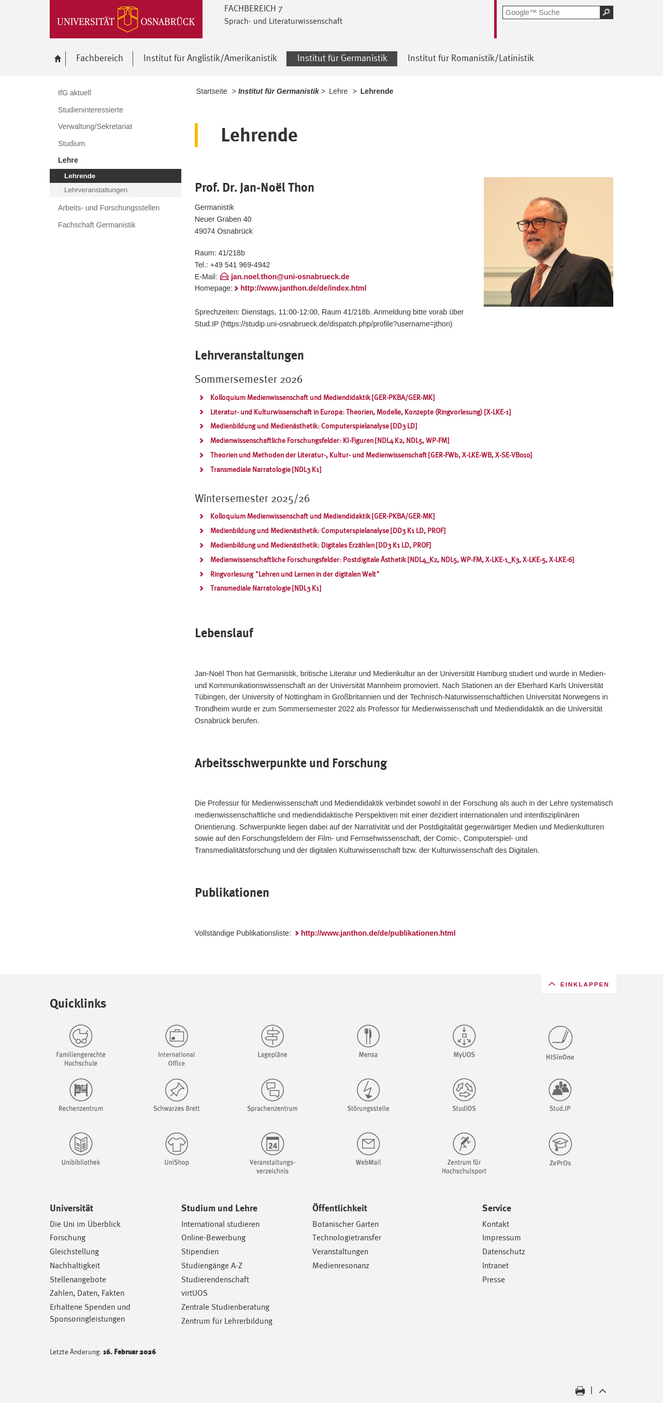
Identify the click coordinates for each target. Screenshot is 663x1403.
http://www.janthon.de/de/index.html (303, 288)
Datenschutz (503, 1251)
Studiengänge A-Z (211, 1265)
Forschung (67, 1237)
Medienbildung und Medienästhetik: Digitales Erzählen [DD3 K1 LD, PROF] (320, 545)
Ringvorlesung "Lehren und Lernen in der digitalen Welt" (295, 574)
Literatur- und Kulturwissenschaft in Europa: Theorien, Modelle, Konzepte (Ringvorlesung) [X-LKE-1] (360, 412)
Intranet (495, 1265)
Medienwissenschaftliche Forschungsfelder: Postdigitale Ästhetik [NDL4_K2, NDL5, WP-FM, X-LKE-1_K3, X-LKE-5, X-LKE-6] (392, 559)
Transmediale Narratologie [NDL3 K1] (265, 469)
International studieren (220, 1224)
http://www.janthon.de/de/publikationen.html (378, 933)
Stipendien (200, 1251)
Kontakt (495, 1224)
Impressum (501, 1237)
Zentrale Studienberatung (225, 1307)
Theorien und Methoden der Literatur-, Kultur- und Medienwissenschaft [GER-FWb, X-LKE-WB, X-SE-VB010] (371, 455)
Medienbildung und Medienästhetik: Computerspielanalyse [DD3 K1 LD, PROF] (327, 530)
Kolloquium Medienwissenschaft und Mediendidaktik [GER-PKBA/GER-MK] (322, 397)
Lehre (338, 91)
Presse (493, 1279)
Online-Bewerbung (213, 1237)
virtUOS (194, 1293)
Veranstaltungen (340, 1251)
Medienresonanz (340, 1265)
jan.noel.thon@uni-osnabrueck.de (290, 277)
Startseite (211, 91)
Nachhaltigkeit (75, 1265)
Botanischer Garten (345, 1224)
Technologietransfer (346, 1237)
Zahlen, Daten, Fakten (87, 1293)
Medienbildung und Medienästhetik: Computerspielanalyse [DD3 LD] (313, 426)
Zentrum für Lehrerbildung (226, 1321)
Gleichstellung (74, 1251)
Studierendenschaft (215, 1279)
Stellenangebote (78, 1279)
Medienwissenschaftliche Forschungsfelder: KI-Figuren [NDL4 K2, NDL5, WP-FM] (329, 440)
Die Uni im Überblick (85, 1224)
